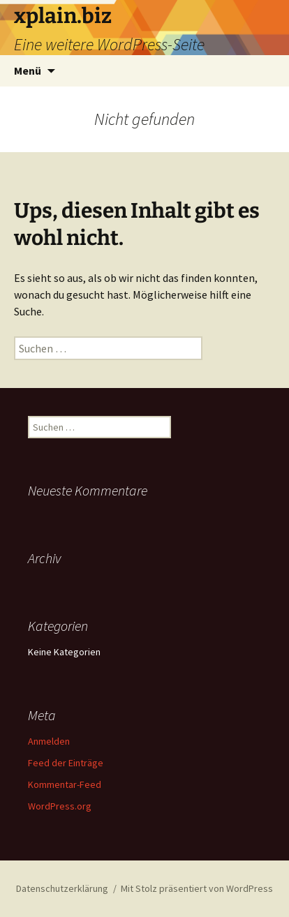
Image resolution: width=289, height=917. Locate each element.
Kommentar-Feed (64, 784)
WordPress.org (59, 806)
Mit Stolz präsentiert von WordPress (197, 888)
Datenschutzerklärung (62, 888)
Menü (27, 70)
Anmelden (49, 741)
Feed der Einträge (65, 762)
